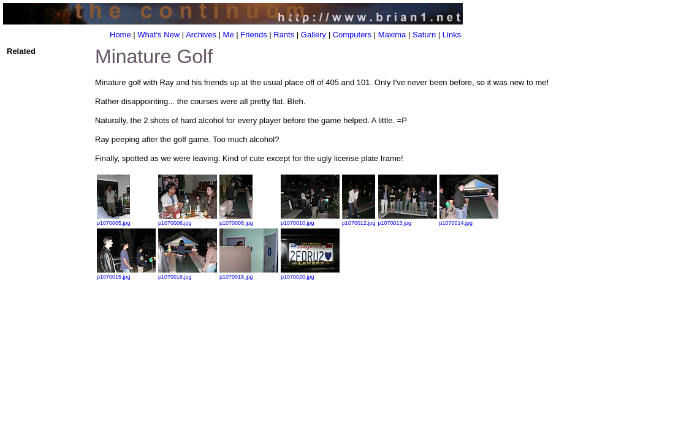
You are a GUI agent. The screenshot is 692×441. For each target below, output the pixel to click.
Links (452, 34)
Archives (201, 34)
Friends (253, 34)
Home (120, 34)
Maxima (392, 34)
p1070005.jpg (114, 220)
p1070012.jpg (359, 220)
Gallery (313, 34)
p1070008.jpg (236, 220)
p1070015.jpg (126, 274)
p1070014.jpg (468, 220)
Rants (283, 34)
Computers (352, 34)
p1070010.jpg (310, 220)
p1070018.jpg (248, 274)
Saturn (424, 34)
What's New (158, 34)
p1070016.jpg (187, 274)
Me (228, 34)
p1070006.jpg (187, 220)
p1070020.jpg (310, 274)
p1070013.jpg (407, 220)
